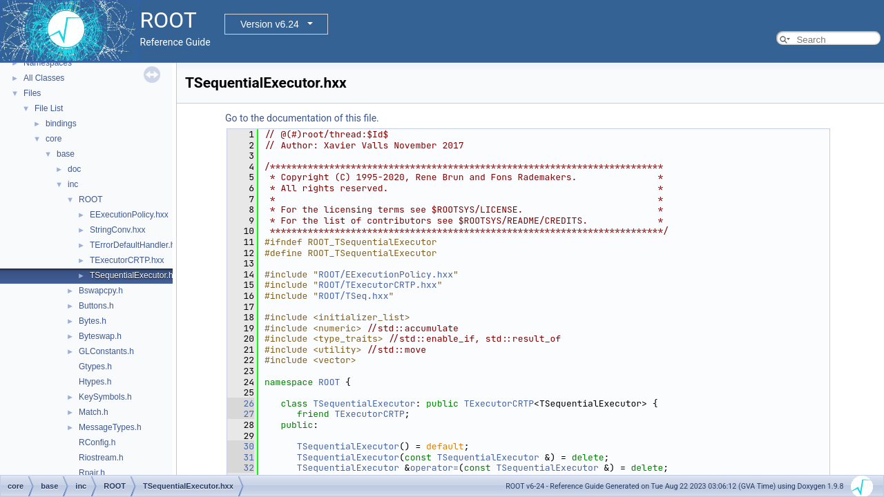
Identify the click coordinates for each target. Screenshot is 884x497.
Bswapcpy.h (101, 290)
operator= (434, 468)
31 (240, 457)
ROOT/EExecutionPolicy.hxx (385, 274)
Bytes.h (92, 321)
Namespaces (47, 63)
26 (240, 403)
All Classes (43, 78)
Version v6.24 (269, 24)
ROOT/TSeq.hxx (353, 296)
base (66, 154)
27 (240, 414)
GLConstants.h (106, 351)
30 (240, 446)
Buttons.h (96, 306)
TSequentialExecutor (364, 403)
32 (240, 468)
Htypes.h (95, 382)
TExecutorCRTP (499, 403)
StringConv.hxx (117, 230)
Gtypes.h (95, 366)
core (53, 139)
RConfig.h (97, 442)
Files (32, 93)
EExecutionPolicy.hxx (129, 215)
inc (73, 184)
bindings (61, 123)
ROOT (91, 199)
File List (49, 108)
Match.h (93, 412)
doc (74, 169)
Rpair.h (92, 473)
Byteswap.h (100, 336)
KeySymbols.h (105, 397)
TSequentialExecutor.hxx (136, 275)
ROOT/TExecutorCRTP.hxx (377, 285)
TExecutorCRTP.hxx (127, 260)
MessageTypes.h (110, 427)
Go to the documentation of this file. (302, 118)
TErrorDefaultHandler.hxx (136, 245)
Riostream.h (101, 457)
